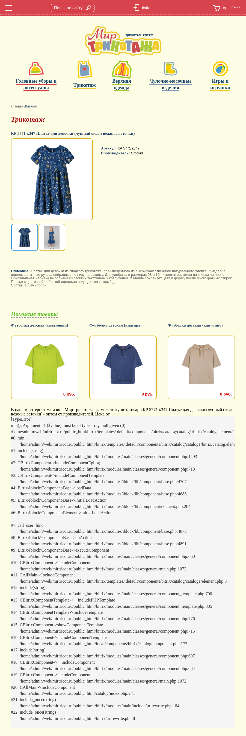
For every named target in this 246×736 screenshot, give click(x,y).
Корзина (226, 8)
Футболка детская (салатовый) (39, 325)
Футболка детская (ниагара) (115, 325)
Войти (147, 7)
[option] (52, 180)
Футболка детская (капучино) (195, 325)
